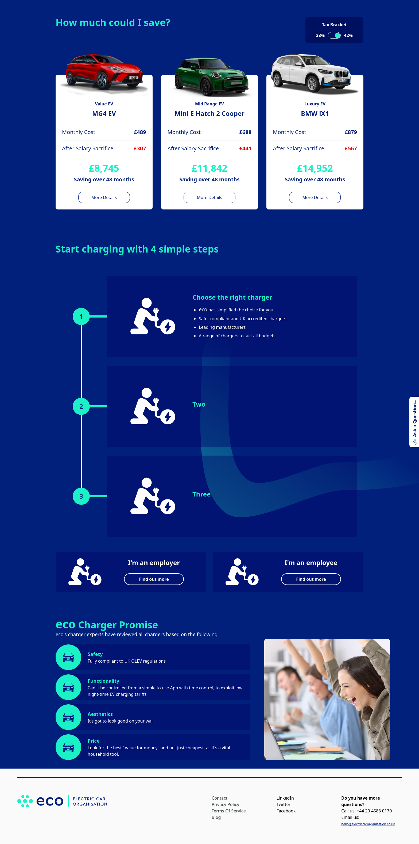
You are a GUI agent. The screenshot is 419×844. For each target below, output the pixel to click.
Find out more (154, 579)
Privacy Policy (225, 804)
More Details (104, 197)
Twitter (283, 804)
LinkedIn (285, 798)
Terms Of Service (229, 811)
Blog (216, 817)
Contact (219, 798)
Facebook (286, 811)
